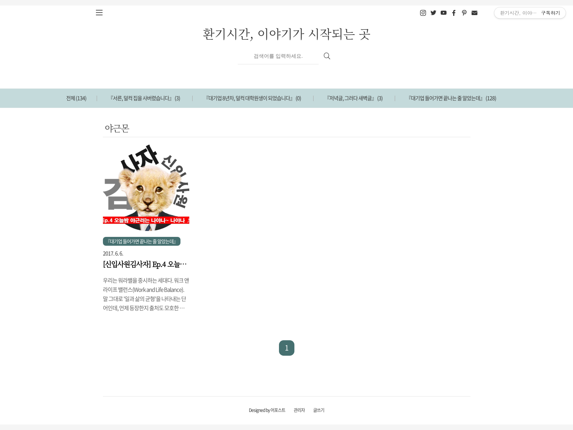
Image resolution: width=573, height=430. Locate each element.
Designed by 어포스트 (267, 410)
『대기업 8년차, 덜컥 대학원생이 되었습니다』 (252, 98)
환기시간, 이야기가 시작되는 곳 (286, 33)
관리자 (299, 410)
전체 (76, 98)
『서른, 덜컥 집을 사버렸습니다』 (144, 98)
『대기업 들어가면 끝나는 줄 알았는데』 (451, 98)
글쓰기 (318, 410)
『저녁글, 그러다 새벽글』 (354, 98)
